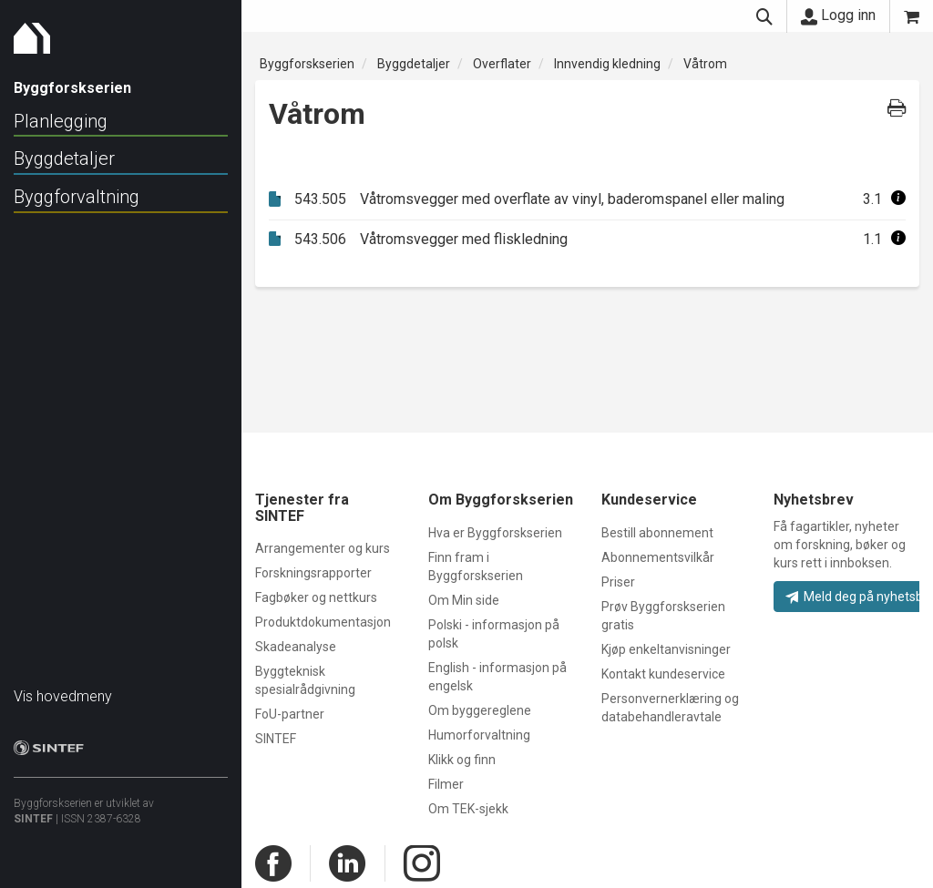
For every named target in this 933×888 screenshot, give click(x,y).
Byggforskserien (307, 63)
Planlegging (61, 121)
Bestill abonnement (657, 533)
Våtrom (705, 63)
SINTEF (33, 809)
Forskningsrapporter (313, 573)
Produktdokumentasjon (323, 622)
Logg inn (838, 15)
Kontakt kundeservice (663, 674)
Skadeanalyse (295, 646)
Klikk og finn (462, 759)
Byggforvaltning (76, 197)
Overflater (502, 63)
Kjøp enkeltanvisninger (666, 649)
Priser (618, 582)
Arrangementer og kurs (322, 548)
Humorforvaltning (479, 735)
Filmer (446, 784)
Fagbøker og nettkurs (316, 597)
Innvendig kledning (607, 63)
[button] (898, 199)
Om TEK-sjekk (468, 808)
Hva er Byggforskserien (495, 533)
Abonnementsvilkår (657, 557)
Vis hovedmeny (63, 687)
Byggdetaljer (64, 158)
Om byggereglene (479, 710)
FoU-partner (289, 714)
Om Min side (463, 600)
